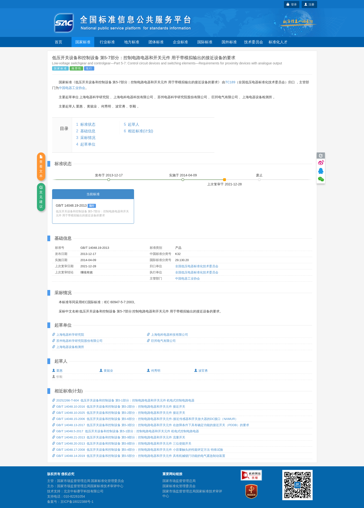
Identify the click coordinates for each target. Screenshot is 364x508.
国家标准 (82, 42)
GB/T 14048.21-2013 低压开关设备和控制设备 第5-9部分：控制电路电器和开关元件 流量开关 (118, 437)
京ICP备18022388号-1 (77, 502)
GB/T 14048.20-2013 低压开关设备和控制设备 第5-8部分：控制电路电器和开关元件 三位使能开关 (121, 443)
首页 (58, 42)
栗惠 (57, 370)
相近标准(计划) (140, 131)
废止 (259, 175)
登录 (292, 4)
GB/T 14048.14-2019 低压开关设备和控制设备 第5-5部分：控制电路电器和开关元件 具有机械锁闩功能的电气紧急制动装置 (138, 456)
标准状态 (87, 124)
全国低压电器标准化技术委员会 (196, 266)
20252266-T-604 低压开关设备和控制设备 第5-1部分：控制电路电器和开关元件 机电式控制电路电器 (123, 400)
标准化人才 (278, 42)
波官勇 (201, 370)
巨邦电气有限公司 (161, 341)
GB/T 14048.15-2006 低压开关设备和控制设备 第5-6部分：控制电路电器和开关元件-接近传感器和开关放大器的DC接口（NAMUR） (145, 419)
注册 (309, 4)
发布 (109, 175)
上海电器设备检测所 (68, 347)
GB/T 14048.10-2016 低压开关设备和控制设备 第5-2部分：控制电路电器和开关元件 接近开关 (118, 406)
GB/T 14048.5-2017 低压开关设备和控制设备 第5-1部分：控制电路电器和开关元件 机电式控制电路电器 (125, 431)
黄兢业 (106, 370)
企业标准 (180, 42)
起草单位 (87, 144)
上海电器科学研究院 (68, 334)
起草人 (133, 124)
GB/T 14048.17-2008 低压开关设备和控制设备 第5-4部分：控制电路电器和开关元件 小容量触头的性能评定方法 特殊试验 (137, 449)
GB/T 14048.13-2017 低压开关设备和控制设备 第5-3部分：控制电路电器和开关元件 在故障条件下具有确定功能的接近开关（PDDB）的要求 (150, 425)
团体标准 (156, 42)
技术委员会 (253, 42)
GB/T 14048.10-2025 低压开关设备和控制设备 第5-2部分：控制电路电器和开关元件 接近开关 (118, 412)
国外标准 (229, 42)
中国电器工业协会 (72, 88)
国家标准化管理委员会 (179, 486)
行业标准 (107, 42)
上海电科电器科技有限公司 (167, 334)
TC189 (230, 82)
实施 (183, 175)
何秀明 (153, 370)
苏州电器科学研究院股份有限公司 (77, 341)
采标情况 (87, 138)
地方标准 (131, 42)
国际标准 (204, 42)
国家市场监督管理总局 (179, 481)
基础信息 (87, 131)
